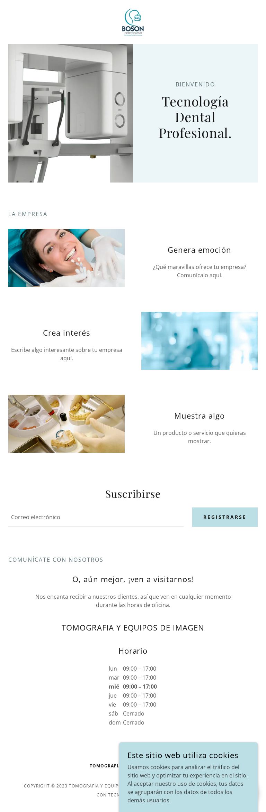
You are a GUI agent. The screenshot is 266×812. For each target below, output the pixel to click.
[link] (133, 22)
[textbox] (96, 517)
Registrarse (225, 517)
